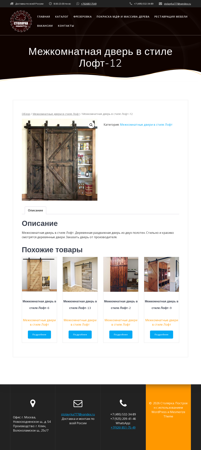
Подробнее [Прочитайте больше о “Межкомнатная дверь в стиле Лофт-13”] (80, 334)
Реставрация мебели (171, 16)
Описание (35, 210)
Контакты (66, 25)
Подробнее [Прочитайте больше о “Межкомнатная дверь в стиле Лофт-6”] (39, 334)
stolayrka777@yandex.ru (177, 3)
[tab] (35, 210)
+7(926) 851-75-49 (123, 427)
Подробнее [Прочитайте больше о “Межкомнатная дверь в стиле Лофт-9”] (161, 334)
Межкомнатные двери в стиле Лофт (56, 114)
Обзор (26, 114)
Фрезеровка (82, 16)
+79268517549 (88, 3)
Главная (43, 16)
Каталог (61, 16)
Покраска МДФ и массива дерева (123, 16)
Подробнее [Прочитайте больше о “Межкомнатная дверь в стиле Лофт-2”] (121, 334)
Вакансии (45, 25)
